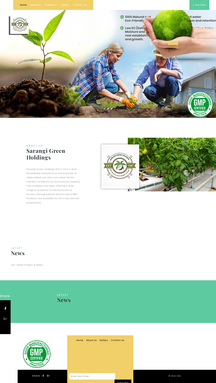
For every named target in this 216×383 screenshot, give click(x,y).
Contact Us (80, 4)
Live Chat (199, 4)
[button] (16, 64)
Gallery (65, 4)
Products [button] (50, 4)
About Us (35, 4)
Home (23, 4)
